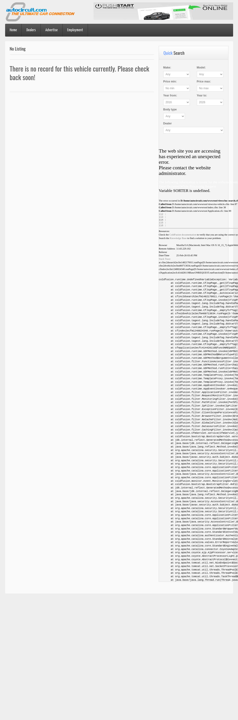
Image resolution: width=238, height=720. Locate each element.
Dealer (167, 123)
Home (13, 30)
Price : (170, 81)
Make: (167, 67)
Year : (170, 95)
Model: (201, 67)
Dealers (31, 30)
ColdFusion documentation (182, 237)
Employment (75, 30)
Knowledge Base (178, 240)
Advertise (51, 30)
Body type (170, 109)
